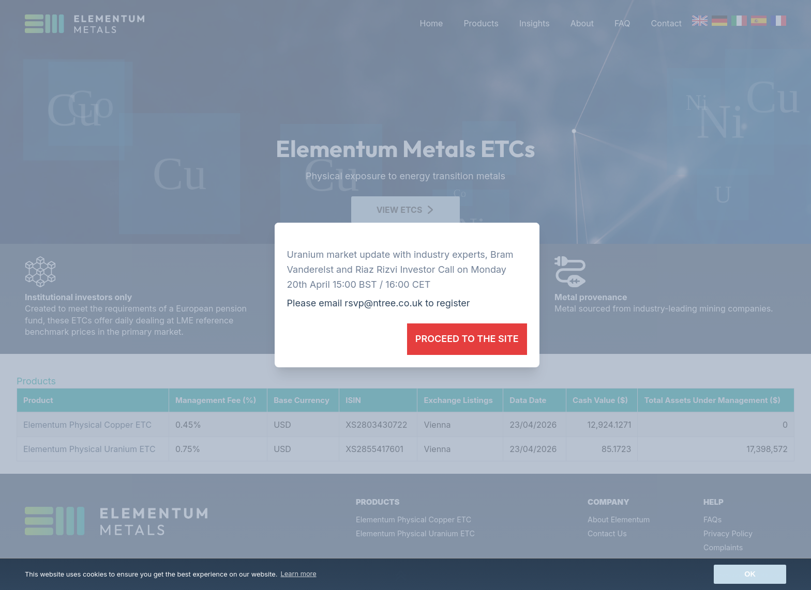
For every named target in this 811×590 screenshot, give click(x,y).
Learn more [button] (299, 574)
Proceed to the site (467, 338)
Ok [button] (750, 574)
